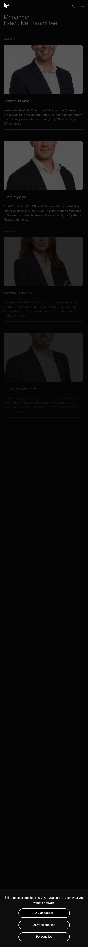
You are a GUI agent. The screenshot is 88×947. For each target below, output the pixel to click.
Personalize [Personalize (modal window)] (44, 936)
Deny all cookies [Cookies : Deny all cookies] (44, 924)
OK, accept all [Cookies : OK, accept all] (44, 912)
